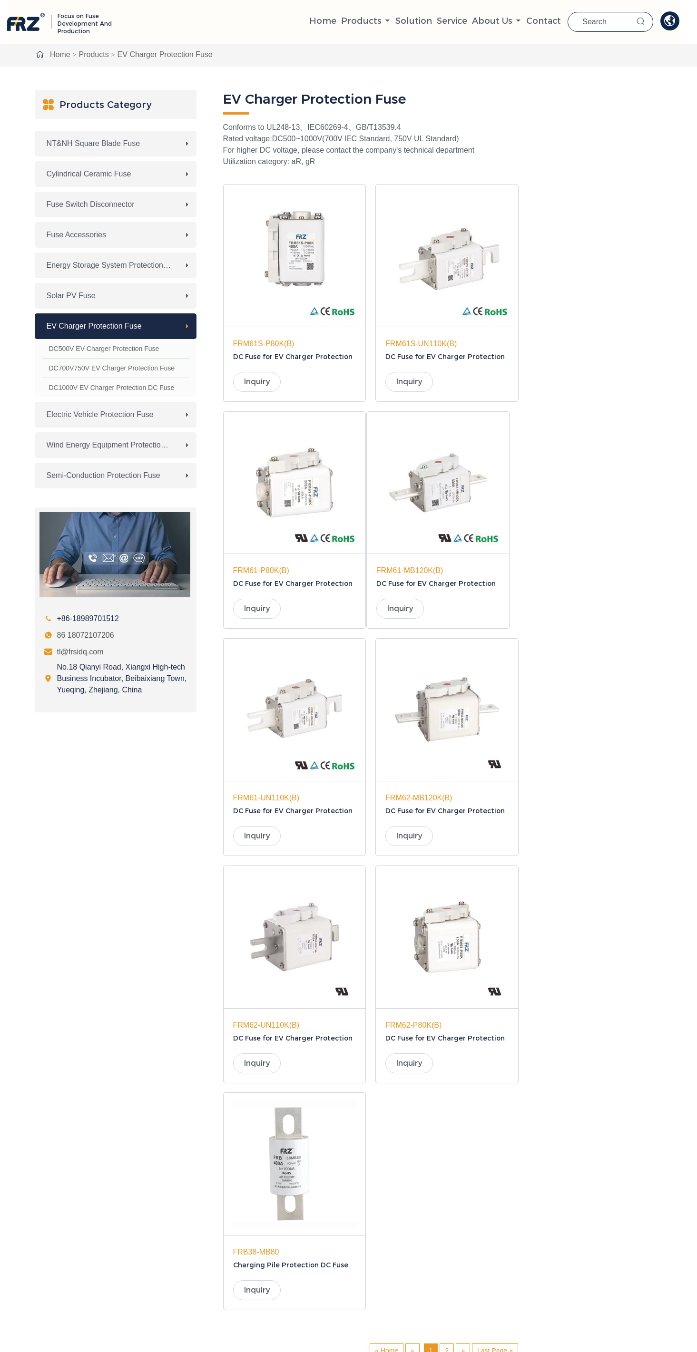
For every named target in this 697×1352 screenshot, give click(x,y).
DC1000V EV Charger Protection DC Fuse (112, 387)
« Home (386, 888)
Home (331, 21)
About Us (501, 21)
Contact (553, 21)
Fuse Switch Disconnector (91, 204)
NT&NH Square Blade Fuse (93, 143)
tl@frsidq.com (80, 652)
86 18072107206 (85, 635)
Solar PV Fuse (71, 296)
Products (370, 21)
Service (461, 21)
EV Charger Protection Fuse (165, 54)
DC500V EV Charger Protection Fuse (104, 348)
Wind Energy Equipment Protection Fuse (115, 445)
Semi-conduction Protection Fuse (103, 475)
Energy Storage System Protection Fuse (114, 265)
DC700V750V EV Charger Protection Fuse (112, 368)
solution (422, 21)
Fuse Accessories (76, 235)
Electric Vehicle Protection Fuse (100, 414)
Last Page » (495, 888)
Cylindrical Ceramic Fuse (89, 174)
